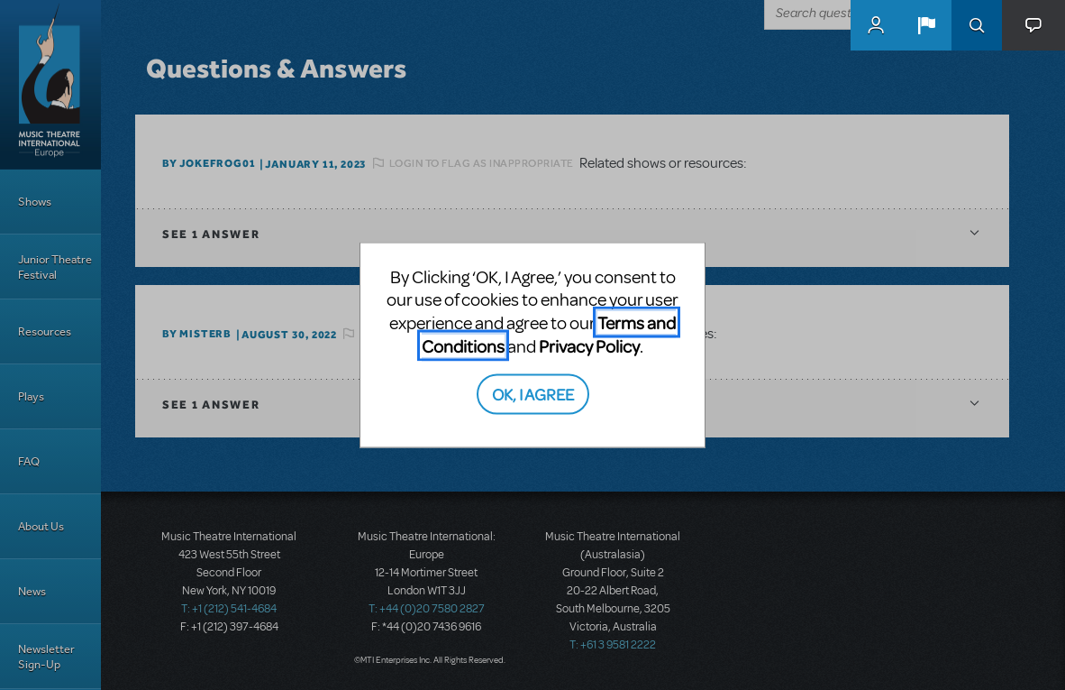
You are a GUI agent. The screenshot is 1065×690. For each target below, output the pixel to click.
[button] (926, 25)
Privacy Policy (589, 345)
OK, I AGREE (533, 393)
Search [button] (976, 25)
